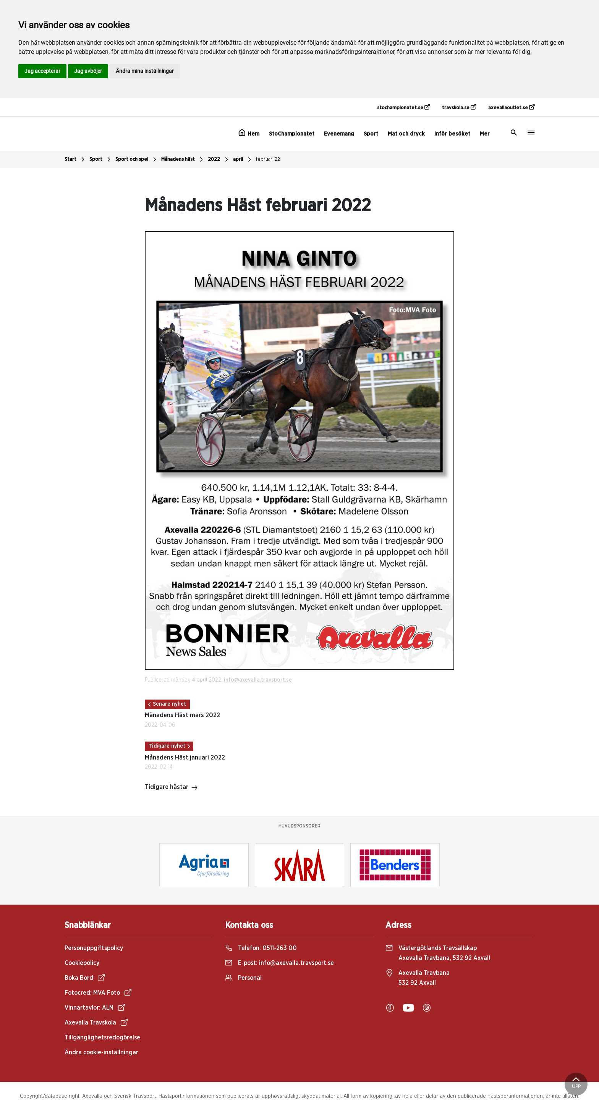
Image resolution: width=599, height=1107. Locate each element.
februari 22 (268, 159)
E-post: (279, 963)
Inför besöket (452, 134)
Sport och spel (136, 159)
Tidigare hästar (171, 788)
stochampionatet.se (403, 107)
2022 (219, 159)
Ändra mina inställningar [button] (145, 71)
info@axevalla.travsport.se (258, 680)
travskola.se (459, 107)
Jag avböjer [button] (88, 71)
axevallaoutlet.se (511, 107)
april (243, 159)
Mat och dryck (406, 134)
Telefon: (261, 948)
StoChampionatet (291, 134)
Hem (248, 133)
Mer (485, 134)
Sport (371, 134)
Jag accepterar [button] (42, 71)
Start (75, 159)
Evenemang (339, 134)
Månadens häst (183, 159)
